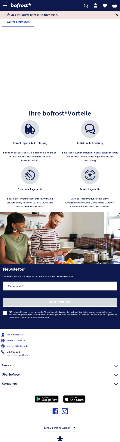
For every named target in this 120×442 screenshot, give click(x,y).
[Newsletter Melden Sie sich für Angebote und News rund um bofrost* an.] (60, 296)
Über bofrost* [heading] (60, 374)
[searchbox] (86, 6)
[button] (7, 5)
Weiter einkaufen (18, 22)
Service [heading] (60, 365)
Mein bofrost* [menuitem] (12, 335)
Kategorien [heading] (60, 383)
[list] (60, 166)
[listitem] (30, 141)
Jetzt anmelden (60, 302)
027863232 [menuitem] (11, 352)
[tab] (95, 5)
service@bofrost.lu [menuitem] (15, 346)
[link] (33, 5)
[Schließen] (117, 15)
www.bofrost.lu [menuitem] (13, 340)
